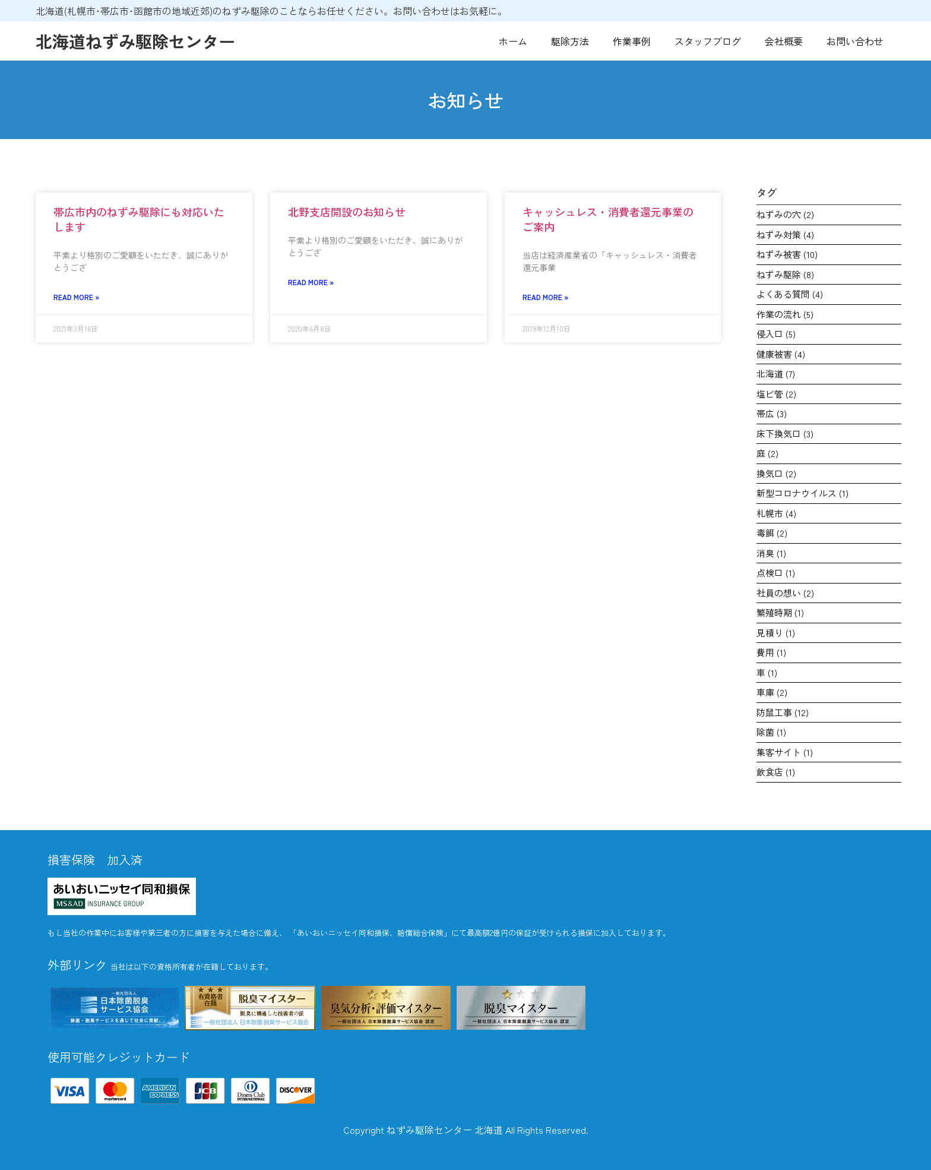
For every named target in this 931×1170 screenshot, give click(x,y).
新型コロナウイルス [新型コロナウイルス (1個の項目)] (802, 493)
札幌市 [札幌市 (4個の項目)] (776, 513)
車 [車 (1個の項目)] (766, 672)
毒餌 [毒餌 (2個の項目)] (771, 532)
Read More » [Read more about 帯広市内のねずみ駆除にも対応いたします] (76, 297)
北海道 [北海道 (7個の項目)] (775, 373)
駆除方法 (570, 41)
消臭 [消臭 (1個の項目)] (771, 553)
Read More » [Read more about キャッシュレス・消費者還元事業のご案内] (545, 297)
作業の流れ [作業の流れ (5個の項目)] (784, 314)
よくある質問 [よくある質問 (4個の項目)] (789, 294)
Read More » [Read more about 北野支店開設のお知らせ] (311, 282)
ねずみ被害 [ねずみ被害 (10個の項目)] (787, 254)
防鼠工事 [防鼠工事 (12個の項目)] (782, 712)
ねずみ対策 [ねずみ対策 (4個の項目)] (785, 234)
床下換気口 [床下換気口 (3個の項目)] (784, 433)
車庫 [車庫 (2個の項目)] (771, 692)
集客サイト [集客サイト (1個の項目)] (784, 752)
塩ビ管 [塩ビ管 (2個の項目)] (776, 393)
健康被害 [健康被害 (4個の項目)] (780, 354)
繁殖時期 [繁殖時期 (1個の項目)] (780, 612)
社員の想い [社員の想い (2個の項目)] (785, 592)
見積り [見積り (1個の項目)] (775, 632)
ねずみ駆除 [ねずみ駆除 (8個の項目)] (785, 274)
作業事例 (632, 41)
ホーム (513, 41)
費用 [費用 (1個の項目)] (771, 652)
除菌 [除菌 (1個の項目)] (771, 732)
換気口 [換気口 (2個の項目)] (776, 473)
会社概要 (784, 41)
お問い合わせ (855, 41)
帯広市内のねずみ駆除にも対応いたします (138, 219)
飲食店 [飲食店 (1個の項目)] (775, 771)
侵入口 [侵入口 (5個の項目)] (776, 333)
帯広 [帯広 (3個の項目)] (771, 413)
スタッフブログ (707, 41)
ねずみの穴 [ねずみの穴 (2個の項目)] (785, 214)
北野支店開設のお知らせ (347, 211)
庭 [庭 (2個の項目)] (767, 453)
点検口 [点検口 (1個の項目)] (775, 572)
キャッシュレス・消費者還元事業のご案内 (608, 219)
